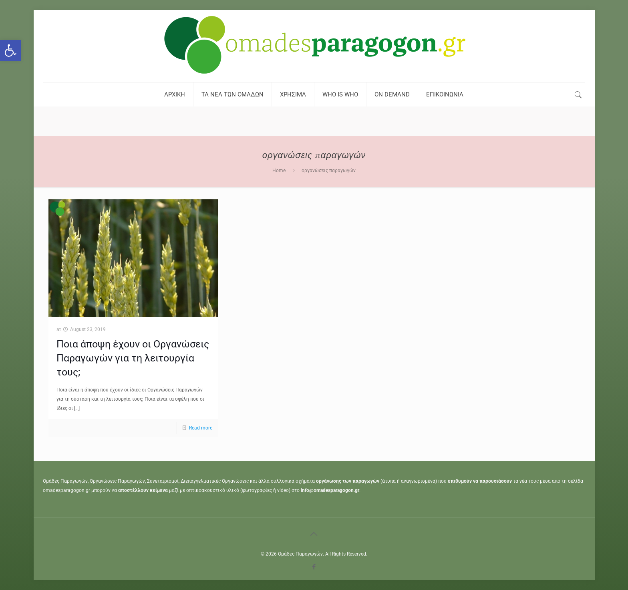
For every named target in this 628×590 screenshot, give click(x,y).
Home (279, 170)
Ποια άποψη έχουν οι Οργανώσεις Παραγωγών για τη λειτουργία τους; (132, 358)
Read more (200, 428)
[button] (10, 50)
